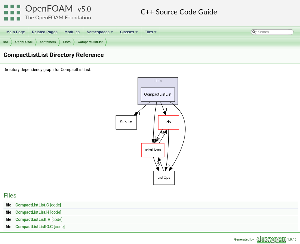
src (5, 42)
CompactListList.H (32, 212)
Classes (129, 33)
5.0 (86, 9)
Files (151, 33)
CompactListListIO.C (34, 226)
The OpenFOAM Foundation (58, 17)
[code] (55, 205)
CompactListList (90, 42)
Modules (72, 32)
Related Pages (44, 32)
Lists (67, 42)
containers (48, 42)
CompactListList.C (32, 205)
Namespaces (100, 33)
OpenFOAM (49, 8)
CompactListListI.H (33, 219)
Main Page (15, 32)
